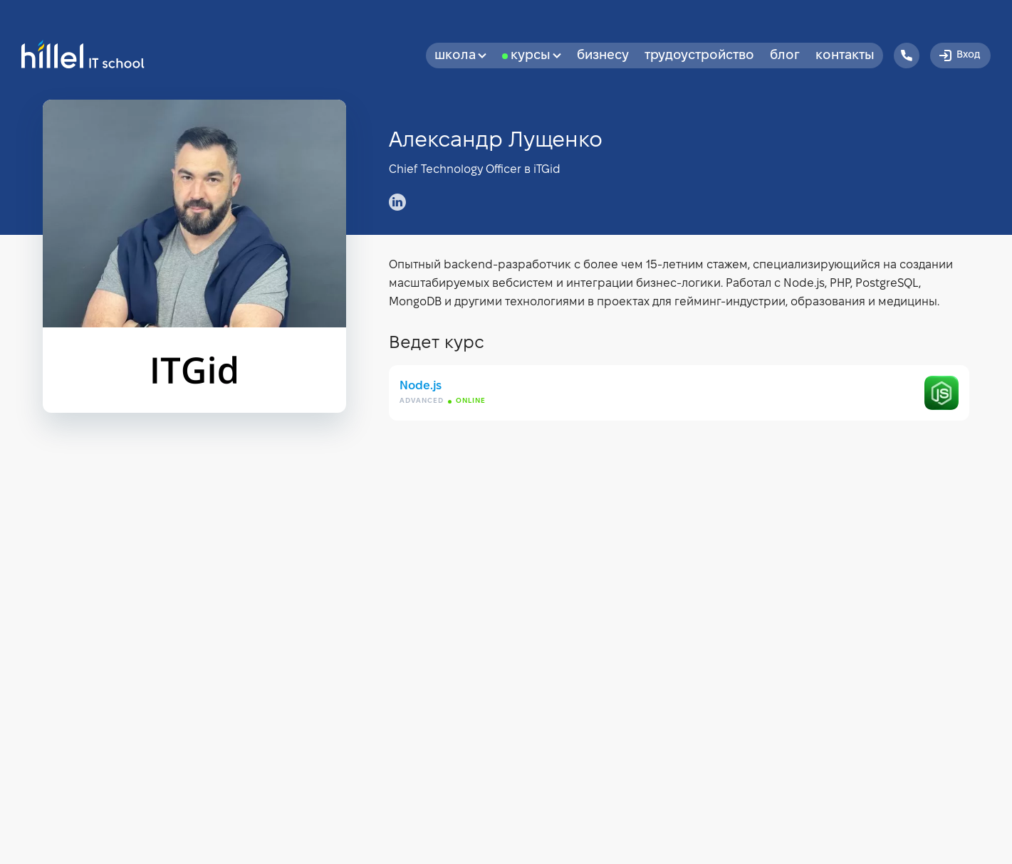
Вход (958, 55)
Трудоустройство (699, 56)
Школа (460, 56)
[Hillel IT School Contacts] (906, 55)
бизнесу (603, 56)
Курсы (536, 56)
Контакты (845, 56)
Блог (785, 56)
